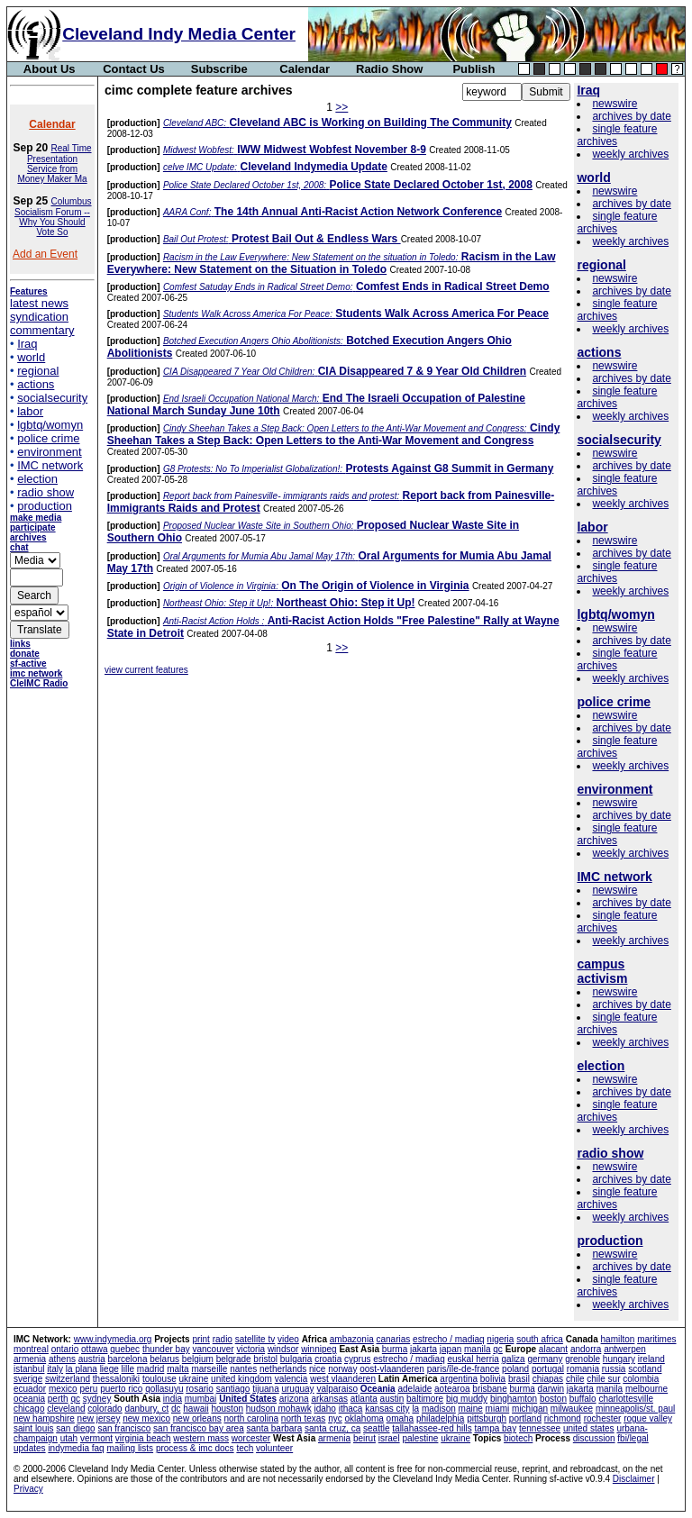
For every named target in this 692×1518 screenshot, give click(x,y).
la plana (81, 1369)
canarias (393, 1339)
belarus (164, 1359)
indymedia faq (76, 1448)
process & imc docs (195, 1448)
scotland (644, 1369)
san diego (75, 1428)
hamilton (618, 1339)
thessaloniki (116, 1379)
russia (614, 1369)
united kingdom (241, 1379)
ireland (651, 1359)
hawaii (195, 1408)
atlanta (364, 1399)
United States (248, 1399)
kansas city (387, 1408)
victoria (250, 1349)
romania (583, 1369)
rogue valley (648, 1418)
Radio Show (389, 69)
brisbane (489, 1389)
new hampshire (44, 1418)
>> (341, 107)
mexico (63, 1389)
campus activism (602, 971)
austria (91, 1359)
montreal (31, 1349)
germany (544, 1359)
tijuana (265, 1389)
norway (342, 1369)
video (288, 1339)
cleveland (66, 1408)
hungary (619, 1359)
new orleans (197, 1418)
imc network (36, 673)
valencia (291, 1379)
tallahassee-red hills (431, 1428)
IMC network (50, 465)
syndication (39, 316)
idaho (324, 1408)
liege (109, 1369)
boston (553, 1399)
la (415, 1408)
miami (498, 1408)
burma (394, 1349)
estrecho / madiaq (449, 1339)
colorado (104, 1408)
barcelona (128, 1359)
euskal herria (473, 1359)
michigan (530, 1408)
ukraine (193, 1379)
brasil (519, 1379)
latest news (39, 303)
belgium (198, 1359)
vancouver (213, 1349)
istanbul (29, 1369)
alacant (553, 1349)
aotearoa (451, 1389)
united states (589, 1428)
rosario (200, 1389)
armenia (30, 1359)
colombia (641, 1379)
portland (525, 1418)
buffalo (582, 1399)
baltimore (424, 1399)
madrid (151, 1369)
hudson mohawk (279, 1408)
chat (19, 547)
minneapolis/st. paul (635, 1408)
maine (471, 1408)
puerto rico (121, 1389)
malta (177, 1369)
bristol (265, 1359)
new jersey (99, 1418)
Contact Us (134, 69)
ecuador (30, 1389)
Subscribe (219, 69)
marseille (209, 1369)
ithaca (351, 1408)
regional (38, 370)
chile (575, 1379)
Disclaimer (634, 1479)
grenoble (582, 1359)
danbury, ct (146, 1408)
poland (515, 1369)
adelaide (414, 1389)
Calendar (304, 69)
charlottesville (625, 1399)
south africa (539, 1339)
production (44, 506)
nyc (335, 1418)
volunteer (274, 1448)
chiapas (548, 1379)
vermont (96, 1438)
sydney (97, 1399)
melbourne (646, 1389)
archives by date (631, 116)
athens (62, 1359)
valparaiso (337, 1389)
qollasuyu (164, 1389)
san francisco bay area (198, 1428)
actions (35, 384)
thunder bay (166, 1349)
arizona (294, 1399)
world (31, 357)
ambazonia (352, 1339)
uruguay (297, 1389)
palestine (420, 1438)
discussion (594, 1438)
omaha (400, 1418)
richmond (562, 1418)
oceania (29, 1399)
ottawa (94, 1349)
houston (227, 1408)
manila (477, 1349)
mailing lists (129, 1448)
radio (222, 1339)
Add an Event (45, 254)
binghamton (513, 1399)
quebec (125, 1349)
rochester (603, 1418)
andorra (585, 1349)
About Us (49, 69)
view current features (146, 670)
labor (30, 411)
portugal (548, 1369)
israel (389, 1438)
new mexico (146, 1418)
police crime (48, 438)
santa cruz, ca (332, 1428)
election (37, 479)
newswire (614, 103)
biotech (518, 1438)
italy (55, 1369)
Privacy (28, 1489)
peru (88, 1389)
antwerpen (625, 1349)
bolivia (492, 1379)
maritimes (656, 1339)
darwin (551, 1389)
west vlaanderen (343, 1379)
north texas (303, 1418)
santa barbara (275, 1428)
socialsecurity (52, 397)
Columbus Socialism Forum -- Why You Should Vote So (52, 216)
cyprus (357, 1359)
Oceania (378, 1389)
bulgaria (296, 1359)
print (200, 1339)
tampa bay (495, 1428)
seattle (376, 1428)
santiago (233, 1389)
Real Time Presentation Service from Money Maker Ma (54, 163)
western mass (201, 1438)
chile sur (603, 1379)
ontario (65, 1349)
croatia (327, 1359)
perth (58, 1399)
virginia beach (143, 1438)
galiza (513, 1359)
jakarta (423, 1349)
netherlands (283, 1369)
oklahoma (363, 1418)
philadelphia (440, 1418)
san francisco (123, 1428)
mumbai (201, 1399)
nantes (243, 1369)
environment (49, 452)
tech (244, 1448)
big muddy (466, 1399)
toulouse (159, 1379)
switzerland (67, 1379)
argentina (459, 1379)
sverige (28, 1379)
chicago (29, 1408)
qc (498, 1349)
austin (392, 1399)
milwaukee (572, 1408)
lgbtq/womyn (50, 425)
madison (439, 1408)
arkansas (329, 1399)
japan (450, 1349)
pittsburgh (486, 1418)
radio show (45, 492)
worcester (251, 1438)
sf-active (28, 663)
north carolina (250, 1418)
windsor (283, 1349)
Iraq (27, 343)
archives (28, 537)
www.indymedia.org (113, 1339)
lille (128, 1369)
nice (317, 1369)
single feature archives (617, 135)
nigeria (500, 1339)
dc (176, 1408)
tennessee (539, 1428)
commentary (42, 330)
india (172, 1399)
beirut (364, 1438)
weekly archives (630, 154)
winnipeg (318, 1349)
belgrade (233, 1359)
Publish (473, 69)
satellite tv (255, 1339)
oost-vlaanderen (392, 1369)
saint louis (33, 1428)
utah (68, 1438)
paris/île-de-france (463, 1369)
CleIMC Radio (39, 683)
